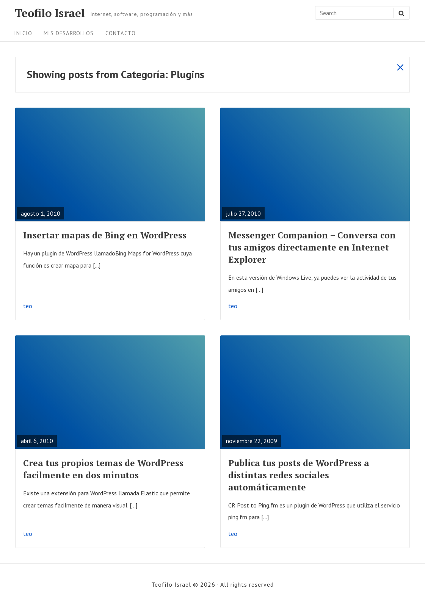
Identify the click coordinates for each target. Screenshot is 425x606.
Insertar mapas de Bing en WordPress (105, 235)
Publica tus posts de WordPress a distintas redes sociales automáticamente (298, 475)
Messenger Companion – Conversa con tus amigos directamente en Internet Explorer (312, 247)
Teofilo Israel (50, 13)
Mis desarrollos (69, 33)
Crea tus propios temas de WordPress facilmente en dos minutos (103, 469)
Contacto (120, 33)
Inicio (23, 33)
